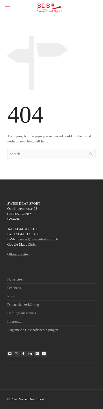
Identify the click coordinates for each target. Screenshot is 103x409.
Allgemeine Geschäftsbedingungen (32, 330)
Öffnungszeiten (18, 254)
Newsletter (15, 279)
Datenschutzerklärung (23, 305)
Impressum (15, 321)
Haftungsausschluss (21, 313)
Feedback (14, 288)
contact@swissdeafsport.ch (38, 239)
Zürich (32, 244)
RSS (10, 296)
